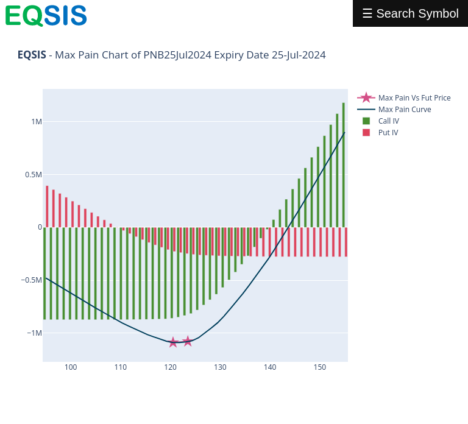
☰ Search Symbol (410, 13)
